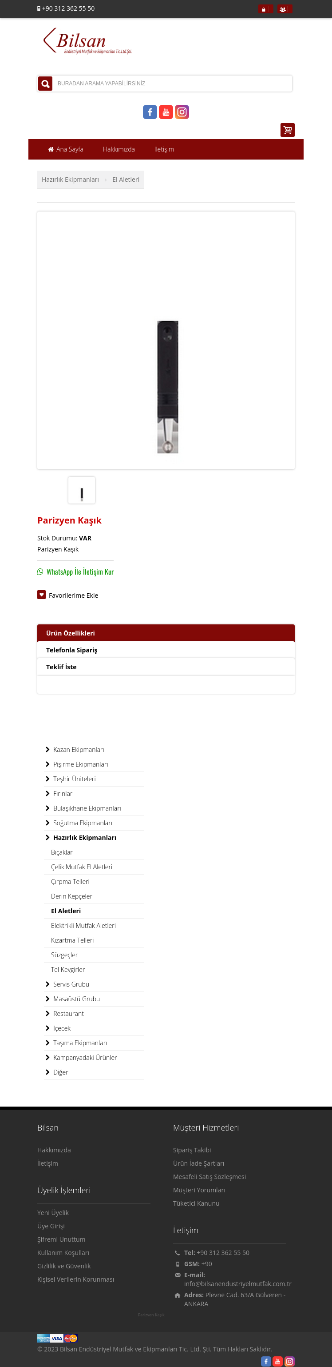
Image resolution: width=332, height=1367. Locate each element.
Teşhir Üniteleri (70, 779)
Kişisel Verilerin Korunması (75, 1279)
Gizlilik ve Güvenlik (64, 1266)
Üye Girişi (51, 1226)
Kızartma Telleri (72, 940)
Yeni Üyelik (53, 1212)
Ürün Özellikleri (70, 633)
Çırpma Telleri (70, 881)
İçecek (57, 1028)
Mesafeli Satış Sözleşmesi (209, 1176)
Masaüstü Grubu (72, 999)
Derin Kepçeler (71, 896)
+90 (207, 1263)
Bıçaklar (62, 852)
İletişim (47, 1163)
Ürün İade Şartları (198, 1163)
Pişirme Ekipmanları (76, 764)
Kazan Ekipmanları (74, 749)
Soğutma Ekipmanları (78, 823)
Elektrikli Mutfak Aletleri (83, 925)
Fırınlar (58, 793)
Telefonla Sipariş (71, 650)
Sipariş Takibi (192, 1150)
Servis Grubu (66, 984)
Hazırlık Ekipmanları (70, 179)
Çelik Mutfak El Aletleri (81, 867)
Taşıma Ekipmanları (75, 1043)
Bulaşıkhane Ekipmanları (82, 808)
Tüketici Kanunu (196, 1203)
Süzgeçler (64, 955)
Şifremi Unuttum (61, 1239)
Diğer (56, 1072)
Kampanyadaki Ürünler (80, 1057)
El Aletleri (125, 179)
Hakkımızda (54, 1150)
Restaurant (64, 1013)
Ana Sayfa (65, 149)
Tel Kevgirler (68, 969)
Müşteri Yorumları (199, 1190)
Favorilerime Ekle (73, 595)
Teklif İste (61, 667)
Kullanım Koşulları (63, 1252)
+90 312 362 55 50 (223, 1252)
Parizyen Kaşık (151, 1315)
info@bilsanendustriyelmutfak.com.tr (238, 1283)
